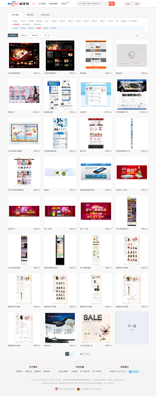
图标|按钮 (53, 28)
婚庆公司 (83, 151)
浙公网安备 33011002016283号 (89, 389)
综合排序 (13, 35)
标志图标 (31, 21)
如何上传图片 (63, 371)
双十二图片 (48, 229)
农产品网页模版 (85, 268)
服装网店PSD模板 (122, 268)
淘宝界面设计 (37, 24)
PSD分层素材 (133, 21)
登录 (127, 4)
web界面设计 (16, 24)
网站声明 (47, 371)
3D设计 (46, 21)
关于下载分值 (84, 371)
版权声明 (38, 371)
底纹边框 (39, 21)
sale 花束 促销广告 (86, 345)
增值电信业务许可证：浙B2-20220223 (72, 383)
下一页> (87, 354)
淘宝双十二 (12, 229)
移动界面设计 (27, 24)
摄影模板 (123, 21)
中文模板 (15, 28)
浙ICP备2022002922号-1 (50, 383)
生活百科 (78, 21)
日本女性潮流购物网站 (16, 190)
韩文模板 (23, 28)
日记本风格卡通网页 (15, 151)
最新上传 (24, 35)
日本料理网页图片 (14, 73)
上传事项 (74, 371)
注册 (136, 4)
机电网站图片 (48, 112)
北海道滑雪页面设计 (51, 268)
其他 (117, 21)
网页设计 (11, 112)
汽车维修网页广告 (122, 112)
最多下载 (34, 35)
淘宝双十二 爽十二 (122, 190)
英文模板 (30, 28)
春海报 (46, 190)
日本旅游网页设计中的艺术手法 (124, 151)
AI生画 (63, 4)
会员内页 (83, 112)
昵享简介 (19, 371)
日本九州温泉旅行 (14, 268)
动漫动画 (15, 21)
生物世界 (70, 21)
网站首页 (47, 345)
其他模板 (46, 28)
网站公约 (29, 371)
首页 (34, 4)
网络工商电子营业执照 (65, 389)
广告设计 (110, 21)
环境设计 (102, 21)
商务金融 (94, 21)
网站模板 (83, 73)
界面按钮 (119, 73)
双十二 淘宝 (84, 229)
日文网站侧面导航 (50, 151)
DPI (46, 35)
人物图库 (54, 21)
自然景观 (62, 21)
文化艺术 (23, 21)
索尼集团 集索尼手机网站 (88, 190)
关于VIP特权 (96, 371)
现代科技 (86, 21)
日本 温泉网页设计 (122, 229)
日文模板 (38, 28)
